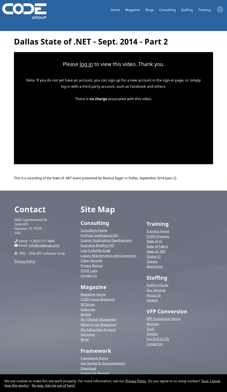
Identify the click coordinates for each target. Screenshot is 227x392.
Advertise (88, 334)
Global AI (153, 256)
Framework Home (94, 358)
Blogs (149, 10)
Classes (152, 261)
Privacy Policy (24, 261)
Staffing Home (157, 285)
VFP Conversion (166, 311)
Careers (152, 300)
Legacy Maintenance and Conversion (109, 255)
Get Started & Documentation (103, 363)
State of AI (154, 241)
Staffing (187, 10)
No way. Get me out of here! (53, 385)
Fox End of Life (157, 339)
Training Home (157, 231)
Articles (152, 334)
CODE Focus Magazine (98, 299)
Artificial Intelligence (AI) (99, 235)
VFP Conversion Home (163, 318)
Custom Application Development (106, 240)
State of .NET (156, 251)
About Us (153, 295)
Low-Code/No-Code (95, 250)
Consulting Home (94, 230)
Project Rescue (92, 265)
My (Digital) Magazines (98, 319)
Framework (96, 350)
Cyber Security (91, 260)
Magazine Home (93, 294)
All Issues (88, 304)
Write (85, 339)
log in (86, 64)
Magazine (132, 10)
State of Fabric (157, 246)
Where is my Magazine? (99, 324)
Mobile (86, 314)
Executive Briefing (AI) (97, 245)
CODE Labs (89, 270)
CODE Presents (157, 236)
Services (152, 324)
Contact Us (89, 275)
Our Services (156, 290)
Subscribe (88, 309)
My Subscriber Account (98, 329)
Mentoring (154, 266)
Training (204, 10)
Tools (150, 329)
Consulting (167, 10)
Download (88, 368)
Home (115, 10)
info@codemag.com (44, 245)
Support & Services (95, 373)
